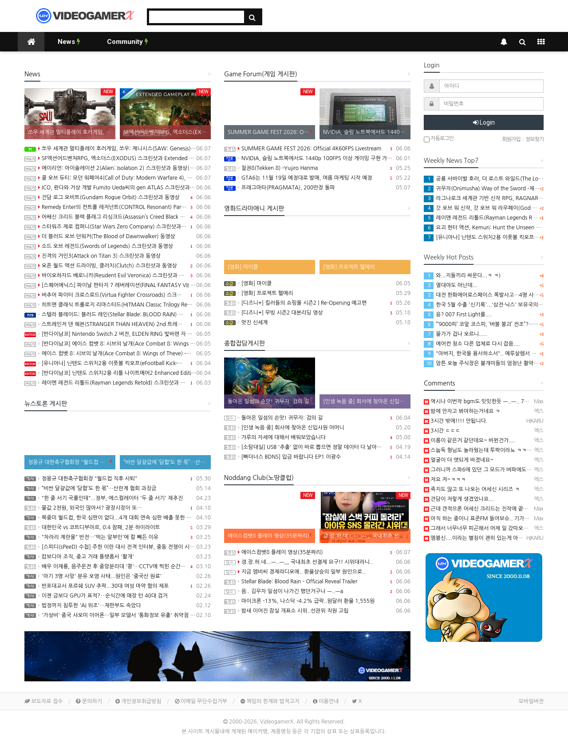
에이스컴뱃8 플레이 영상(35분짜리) (317, 552)
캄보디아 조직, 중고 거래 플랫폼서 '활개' (117, 557)
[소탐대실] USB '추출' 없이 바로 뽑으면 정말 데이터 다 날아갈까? (317, 447)
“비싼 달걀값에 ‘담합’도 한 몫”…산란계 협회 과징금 (117, 488)
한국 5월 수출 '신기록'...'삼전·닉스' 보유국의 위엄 (486, 304)
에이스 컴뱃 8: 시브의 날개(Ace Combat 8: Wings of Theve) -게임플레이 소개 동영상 (117, 353)
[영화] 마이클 (317, 283)
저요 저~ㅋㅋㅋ (444, 479)
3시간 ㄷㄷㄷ (442, 430)
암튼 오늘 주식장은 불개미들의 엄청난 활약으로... (486, 363)
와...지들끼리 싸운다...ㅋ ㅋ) (462, 275)
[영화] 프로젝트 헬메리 (317, 293)
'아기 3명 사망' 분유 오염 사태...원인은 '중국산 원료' (117, 576)
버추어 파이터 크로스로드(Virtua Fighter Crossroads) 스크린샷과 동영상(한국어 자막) (117, 295)
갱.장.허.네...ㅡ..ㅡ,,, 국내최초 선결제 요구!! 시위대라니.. (317, 562)
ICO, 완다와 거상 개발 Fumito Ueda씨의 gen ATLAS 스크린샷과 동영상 (117, 188)
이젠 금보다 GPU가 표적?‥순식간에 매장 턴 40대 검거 (117, 596)
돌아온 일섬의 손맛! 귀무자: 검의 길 (317, 418)
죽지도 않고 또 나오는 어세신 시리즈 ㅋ (472, 489)
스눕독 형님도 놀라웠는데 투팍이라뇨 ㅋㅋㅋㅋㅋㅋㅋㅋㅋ (493, 450)
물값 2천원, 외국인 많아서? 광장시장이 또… (117, 508)
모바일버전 (531, 701)
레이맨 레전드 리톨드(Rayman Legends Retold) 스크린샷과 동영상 (117, 383)
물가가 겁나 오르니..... (455, 334)
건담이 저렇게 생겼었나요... (458, 499)
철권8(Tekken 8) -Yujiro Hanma (317, 168)
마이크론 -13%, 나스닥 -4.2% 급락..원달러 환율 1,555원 (317, 601)
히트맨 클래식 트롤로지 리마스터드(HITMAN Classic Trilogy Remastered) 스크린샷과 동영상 (117, 305)
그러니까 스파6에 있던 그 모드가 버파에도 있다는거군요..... (495, 469)
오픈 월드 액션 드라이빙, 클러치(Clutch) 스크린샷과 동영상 (117, 266)
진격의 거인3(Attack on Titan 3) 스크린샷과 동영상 (117, 256)
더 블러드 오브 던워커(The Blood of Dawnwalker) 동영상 (117, 236)
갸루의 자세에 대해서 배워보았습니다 (317, 437)
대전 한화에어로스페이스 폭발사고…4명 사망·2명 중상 (492, 295)
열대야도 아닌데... (450, 285)
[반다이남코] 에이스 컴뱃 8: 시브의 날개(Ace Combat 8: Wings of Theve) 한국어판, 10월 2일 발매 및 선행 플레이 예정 (117, 344)
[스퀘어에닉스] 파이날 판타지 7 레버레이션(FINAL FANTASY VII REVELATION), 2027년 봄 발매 (117, 285)
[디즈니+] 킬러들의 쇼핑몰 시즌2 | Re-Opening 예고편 (317, 303)
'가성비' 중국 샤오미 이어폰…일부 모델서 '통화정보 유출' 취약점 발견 (117, 615)
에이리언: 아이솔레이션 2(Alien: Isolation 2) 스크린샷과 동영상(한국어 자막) (117, 168)
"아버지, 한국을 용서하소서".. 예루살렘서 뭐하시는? (489, 353)
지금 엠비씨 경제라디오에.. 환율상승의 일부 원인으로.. (317, 572)
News (69, 42)
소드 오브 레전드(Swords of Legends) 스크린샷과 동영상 (117, 246)
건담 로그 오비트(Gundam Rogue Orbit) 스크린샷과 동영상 (117, 197)
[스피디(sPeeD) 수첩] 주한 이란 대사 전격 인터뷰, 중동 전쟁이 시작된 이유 (117, 547)
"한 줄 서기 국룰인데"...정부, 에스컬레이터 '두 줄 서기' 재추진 (117, 498)
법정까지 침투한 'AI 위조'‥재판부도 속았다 (117, 605)
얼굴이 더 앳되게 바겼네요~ (458, 460)
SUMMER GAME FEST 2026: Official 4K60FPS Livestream (317, 148)
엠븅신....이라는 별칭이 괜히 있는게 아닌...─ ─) (482, 538)
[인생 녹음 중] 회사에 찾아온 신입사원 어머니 (317, 427)
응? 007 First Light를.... (458, 314)
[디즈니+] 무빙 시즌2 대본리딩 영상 (317, 313)
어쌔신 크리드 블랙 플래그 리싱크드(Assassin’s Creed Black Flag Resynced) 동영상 (117, 217)
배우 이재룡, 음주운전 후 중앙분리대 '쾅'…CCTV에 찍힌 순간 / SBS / (117, 566)
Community (127, 42)
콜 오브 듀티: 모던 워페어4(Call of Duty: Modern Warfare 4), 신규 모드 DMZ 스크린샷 (117, 178)
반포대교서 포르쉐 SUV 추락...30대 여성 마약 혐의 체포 (117, 586)
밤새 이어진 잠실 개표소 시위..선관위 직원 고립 (317, 611)
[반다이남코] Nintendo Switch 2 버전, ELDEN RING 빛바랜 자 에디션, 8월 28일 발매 (117, 334)
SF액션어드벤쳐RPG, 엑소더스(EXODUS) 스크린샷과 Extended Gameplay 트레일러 (117, 158)
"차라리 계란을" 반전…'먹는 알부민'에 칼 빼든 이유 (117, 537)
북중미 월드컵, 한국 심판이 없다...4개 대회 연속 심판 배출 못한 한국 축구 (117, 518)
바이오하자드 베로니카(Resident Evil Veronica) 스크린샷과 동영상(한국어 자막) (117, 275)
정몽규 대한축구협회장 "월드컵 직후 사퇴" (117, 479)
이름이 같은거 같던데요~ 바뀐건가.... (469, 440)
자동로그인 (439, 139)
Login (484, 122)
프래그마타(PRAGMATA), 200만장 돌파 (317, 188)
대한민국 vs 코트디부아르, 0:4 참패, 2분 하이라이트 (117, 527)
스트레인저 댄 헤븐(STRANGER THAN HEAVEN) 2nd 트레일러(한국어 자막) (117, 324)
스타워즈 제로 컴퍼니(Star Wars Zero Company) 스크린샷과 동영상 (117, 227)
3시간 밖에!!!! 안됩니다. (456, 421)
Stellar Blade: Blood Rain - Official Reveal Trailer (317, 581)
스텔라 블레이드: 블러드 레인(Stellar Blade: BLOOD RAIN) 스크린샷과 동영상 (117, 314)
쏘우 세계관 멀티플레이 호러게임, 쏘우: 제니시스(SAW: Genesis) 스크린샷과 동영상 (117, 148)
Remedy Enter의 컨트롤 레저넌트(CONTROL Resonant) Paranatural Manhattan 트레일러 (117, 207)
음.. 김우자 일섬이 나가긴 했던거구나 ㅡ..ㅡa (317, 591)
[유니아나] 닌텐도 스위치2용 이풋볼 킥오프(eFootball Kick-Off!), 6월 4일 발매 (117, 363)
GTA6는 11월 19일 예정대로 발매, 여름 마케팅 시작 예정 (317, 178)
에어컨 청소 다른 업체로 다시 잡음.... (472, 343)
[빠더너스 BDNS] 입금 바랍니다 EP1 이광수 (317, 457)
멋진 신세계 (317, 322)
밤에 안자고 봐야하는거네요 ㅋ (462, 411)
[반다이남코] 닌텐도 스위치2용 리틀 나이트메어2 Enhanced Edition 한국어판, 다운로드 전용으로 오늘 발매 (117, 373)
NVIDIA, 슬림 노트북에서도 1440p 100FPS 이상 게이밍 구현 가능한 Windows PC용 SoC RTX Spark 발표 (317, 158)
